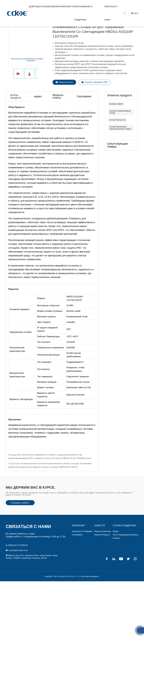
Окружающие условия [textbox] (20, 348)
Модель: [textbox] (41, 314)
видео (41, 112)
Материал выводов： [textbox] (47, 398)
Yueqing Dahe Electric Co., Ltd (69, 582)
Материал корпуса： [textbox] (47, 332)
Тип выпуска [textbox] (43, 385)
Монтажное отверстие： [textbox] (49, 322)
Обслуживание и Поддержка (83, 13)
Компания (59, 7)
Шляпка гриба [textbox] (73, 327)
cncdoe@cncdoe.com (17, 555)
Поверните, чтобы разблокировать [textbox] (75, 385)
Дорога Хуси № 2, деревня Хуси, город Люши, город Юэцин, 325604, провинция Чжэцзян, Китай (30, 561)
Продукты (38, 7)
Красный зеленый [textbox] (75, 411)
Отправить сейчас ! (20, 507)
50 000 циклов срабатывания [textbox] (73, 371)
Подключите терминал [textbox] (77, 392)
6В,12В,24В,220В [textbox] (75, 420)
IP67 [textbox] (68, 345)
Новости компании (102, 536)
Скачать (116, 543)
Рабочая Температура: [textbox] (48, 352)
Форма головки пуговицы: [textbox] (50, 327)
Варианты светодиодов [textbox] (21, 415)
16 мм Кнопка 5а (117, 135)
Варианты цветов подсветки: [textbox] (46, 411)
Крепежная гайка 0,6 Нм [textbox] (78, 403)
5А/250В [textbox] (70, 363)
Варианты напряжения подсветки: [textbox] (48, 420)
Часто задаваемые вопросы (125, 539)
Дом (31, 7)
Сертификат (91, 112)
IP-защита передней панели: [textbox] (47, 345)
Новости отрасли (102, 539)
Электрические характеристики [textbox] (17, 365)
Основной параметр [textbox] (19, 325)
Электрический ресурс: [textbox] (48, 371)
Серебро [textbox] (70, 338)
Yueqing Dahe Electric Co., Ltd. (17, 13)
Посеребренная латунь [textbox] (78, 398)
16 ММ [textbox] (69, 322)
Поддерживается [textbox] (74, 378)
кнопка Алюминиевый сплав (120, 127)
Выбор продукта (17, 112)
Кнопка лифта (116, 119)
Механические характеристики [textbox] (17, 391)
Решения (49, 7)
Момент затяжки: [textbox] (45, 403)
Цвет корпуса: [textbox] (44, 338)
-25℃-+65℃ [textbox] (72, 352)
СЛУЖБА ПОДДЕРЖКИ (124, 530)
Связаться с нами (111, 13)
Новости (69, 7)
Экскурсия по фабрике (82, 536)
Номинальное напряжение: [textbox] (50, 363)
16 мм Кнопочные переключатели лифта (120, 143)
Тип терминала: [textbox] (45, 392)
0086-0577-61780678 (17, 550)
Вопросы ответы (64, 112)
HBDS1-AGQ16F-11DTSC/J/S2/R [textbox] (75, 314)
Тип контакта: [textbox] (44, 358)
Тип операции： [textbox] (45, 378)
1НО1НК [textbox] (70, 358)
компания (78, 530)
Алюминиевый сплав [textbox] (76, 332)
